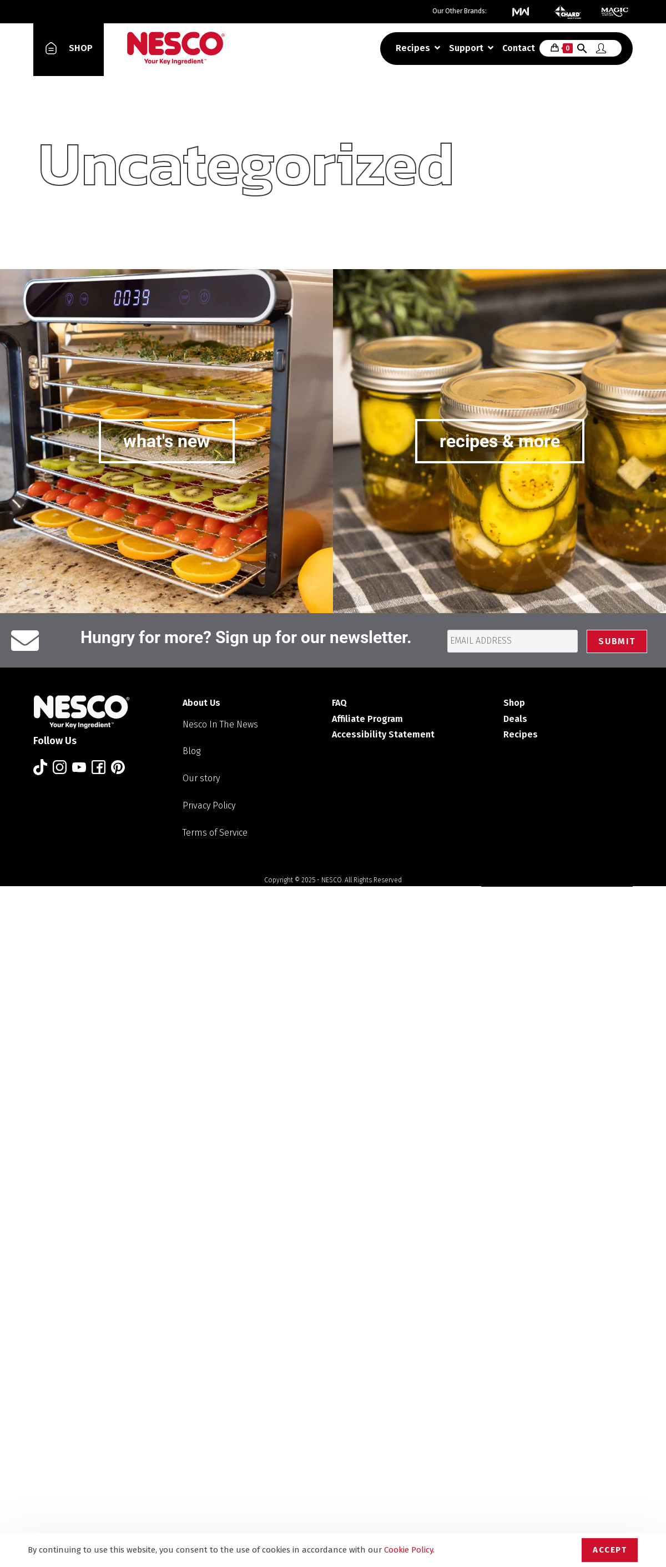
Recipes (418, 48)
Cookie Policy (408, 1550)
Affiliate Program (367, 719)
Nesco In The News (220, 724)
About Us (201, 702)
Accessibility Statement (383, 734)
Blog (191, 751)
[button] (582, 50)
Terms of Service (215, 832)
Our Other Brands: (459, 11)
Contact (518, 48)
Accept (610, 1550)
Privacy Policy (209, 805)
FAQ (339, 702)
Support (471, 48)
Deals (515, 719)
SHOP (81, 48)
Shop (514, 702)
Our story (201, 778)
